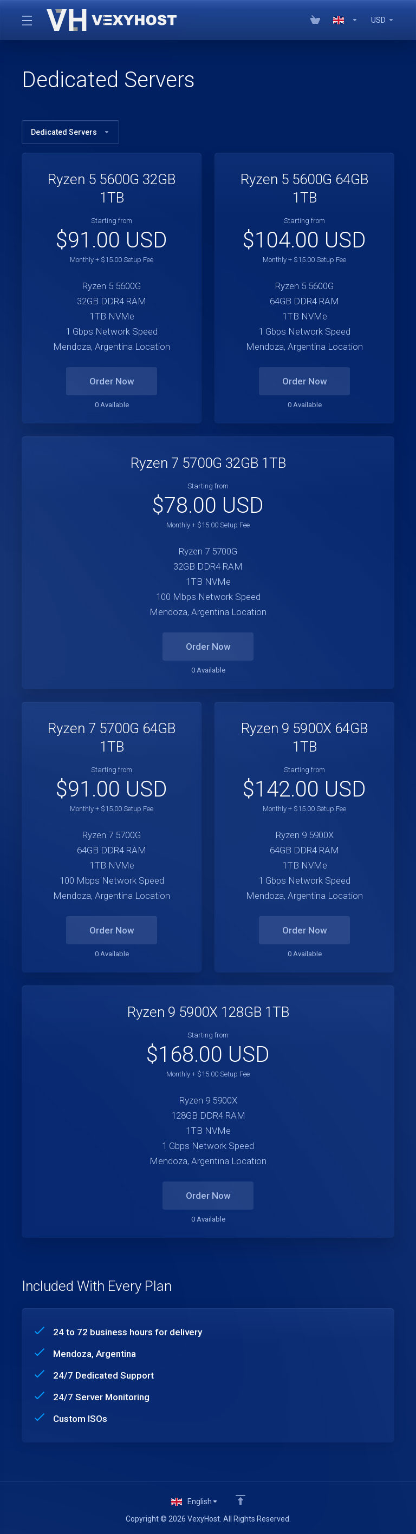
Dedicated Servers (70, 132)
